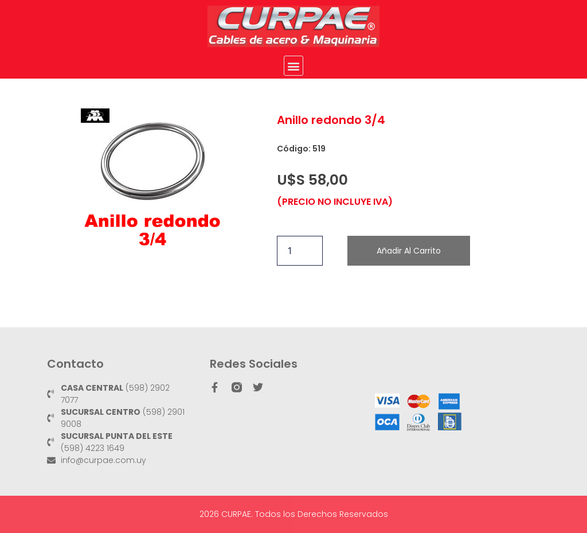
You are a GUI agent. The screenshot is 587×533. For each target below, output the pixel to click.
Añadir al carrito (409, 250)
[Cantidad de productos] (300, 251)
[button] (294, 66)
